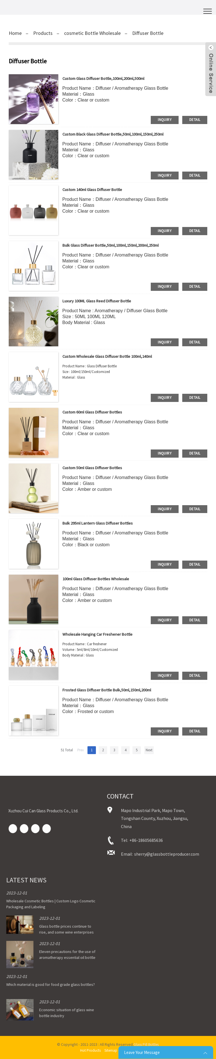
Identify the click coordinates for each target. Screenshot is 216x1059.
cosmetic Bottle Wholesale (92, 33)
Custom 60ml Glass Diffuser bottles (96, 412)
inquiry (165, 119)
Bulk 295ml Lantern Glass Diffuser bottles (102, 523)
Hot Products (89, 1050)
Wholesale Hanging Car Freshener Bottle (101, 634)
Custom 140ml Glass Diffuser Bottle (96, 189)
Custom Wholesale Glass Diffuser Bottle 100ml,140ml (114, 356)
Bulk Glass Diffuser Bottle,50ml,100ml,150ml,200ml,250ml (119, 245)
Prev (80, 750)
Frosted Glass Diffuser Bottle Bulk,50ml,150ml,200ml (113, 689)
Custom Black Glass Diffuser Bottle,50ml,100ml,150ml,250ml (121, 134)
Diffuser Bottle (147, 33)
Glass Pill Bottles (146, 1044)
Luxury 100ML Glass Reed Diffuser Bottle (100, 300)
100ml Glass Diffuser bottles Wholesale (100, 578)
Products (43, 33)
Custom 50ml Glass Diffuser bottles (96, 467)
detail (194, 119)
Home (15, 33)
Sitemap (111, 1050)
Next (149, 750)
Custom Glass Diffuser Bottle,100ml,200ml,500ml (110, 78)
